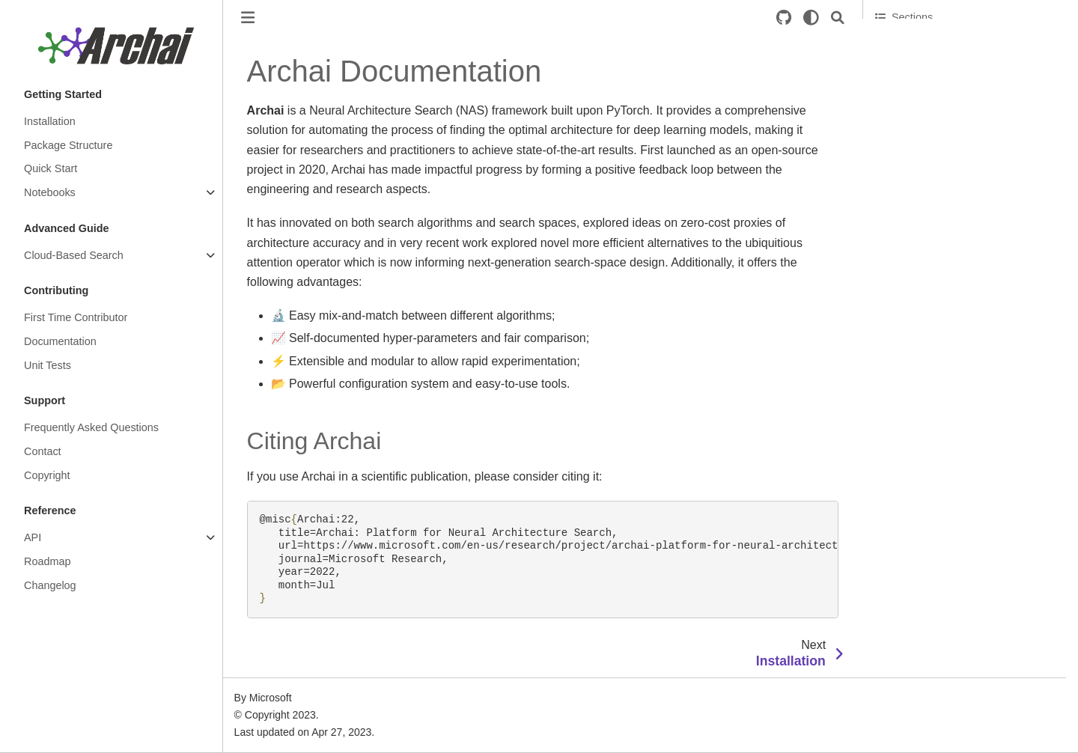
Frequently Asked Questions (91, 427)
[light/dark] (811, 17)
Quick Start (50, 168)
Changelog (50, 585)
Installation (50, 121)
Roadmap (47, 561)
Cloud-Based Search (74, 255)
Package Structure (68, 145)
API (32, 537)
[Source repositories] (783, 17)
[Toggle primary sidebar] (248, 17)
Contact (42, 451)
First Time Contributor (75, 317)
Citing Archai (905, 46)
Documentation (60, 341)
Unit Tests (47, 365)
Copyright (47, 475)
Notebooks (50, 192)
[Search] (837, 17)
